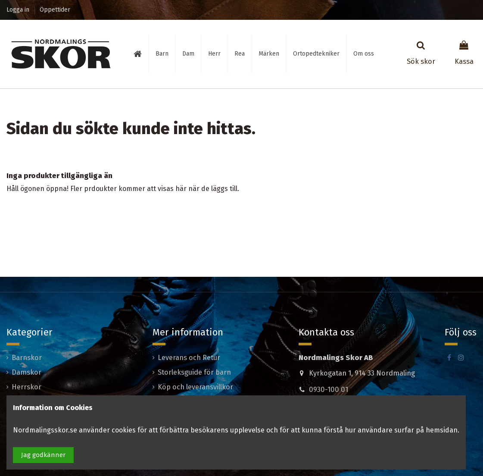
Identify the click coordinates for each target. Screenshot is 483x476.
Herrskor (26, 387)
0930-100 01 (328, 389)
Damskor (26, 372)
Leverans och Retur (189, 358)
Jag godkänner (43, 455)
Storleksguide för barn (194, 372)
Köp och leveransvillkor (195, 387)
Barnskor (27, 358)
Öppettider (55, 9)
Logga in (18, 9)
